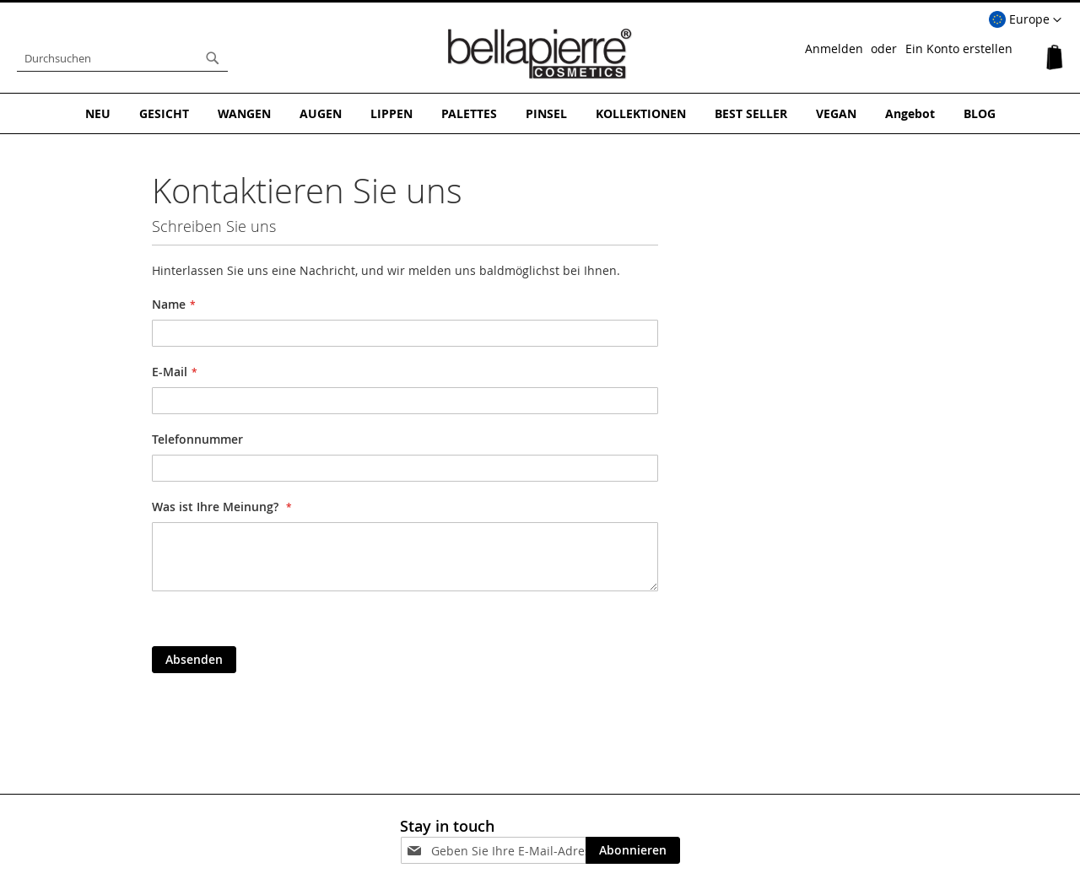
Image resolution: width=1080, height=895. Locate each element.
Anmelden (834, 48)
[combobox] (122, 58)
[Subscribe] (633, 850)
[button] (1025, 20)
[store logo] (540, 54)
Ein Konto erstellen (958, 48)
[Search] (212, 58)
